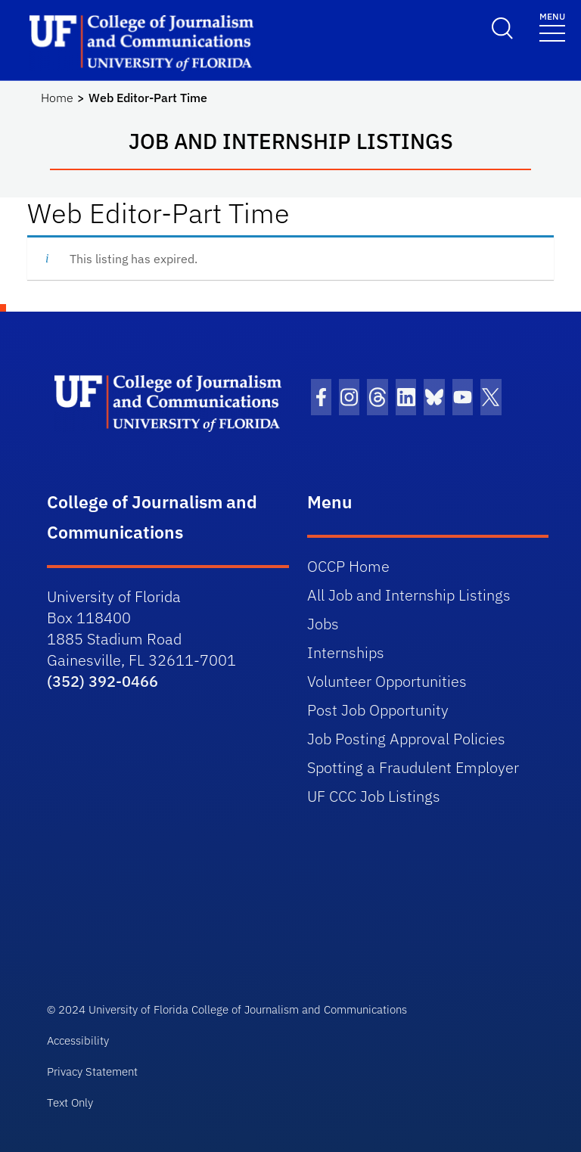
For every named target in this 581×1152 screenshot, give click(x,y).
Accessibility (78, 1040)
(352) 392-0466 (102, 681)
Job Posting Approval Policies (406, 738)
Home (57, 97)
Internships (345, 652)
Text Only (70, 1102)
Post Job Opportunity (378, 710)
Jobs (323, 623)
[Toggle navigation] (552, 26)
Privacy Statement (92, 1071)
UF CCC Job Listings (373, 796)
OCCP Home (348, 566)
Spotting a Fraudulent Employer (413, 767)
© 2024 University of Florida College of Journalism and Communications (227, 1009)
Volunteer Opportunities (387, 681)
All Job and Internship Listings (409, 595)
